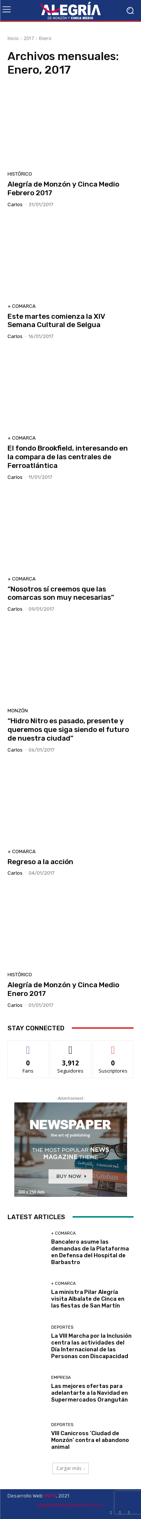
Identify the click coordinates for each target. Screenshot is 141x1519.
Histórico (20, 173)
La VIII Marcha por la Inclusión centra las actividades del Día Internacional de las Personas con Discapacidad (91, 1346)
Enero (45, 38)
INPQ (50, 1496)
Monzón (18, 710)
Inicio (13, 38)
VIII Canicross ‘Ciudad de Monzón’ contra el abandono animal (90, 1440)
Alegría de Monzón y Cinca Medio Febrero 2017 (63, 188)
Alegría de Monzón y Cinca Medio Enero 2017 (63, 989)
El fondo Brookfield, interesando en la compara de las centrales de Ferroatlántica (68, 457)
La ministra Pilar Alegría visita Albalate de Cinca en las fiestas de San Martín (87, 1299)
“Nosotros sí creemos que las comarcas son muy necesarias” (61, 593)
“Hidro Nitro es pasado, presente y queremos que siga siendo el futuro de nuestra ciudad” (68, 729)
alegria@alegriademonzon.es (71, 1504)
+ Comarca (22, 306)
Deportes (62, 1327)
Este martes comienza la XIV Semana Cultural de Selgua (56, 320)
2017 (29, 38)
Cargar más (70, 1468)
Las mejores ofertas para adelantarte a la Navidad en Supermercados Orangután (89, 1393)
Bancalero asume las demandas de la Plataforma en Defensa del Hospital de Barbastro (90, 1252)
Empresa (61, 1377)
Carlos (15, 204)
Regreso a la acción (40, 861)
